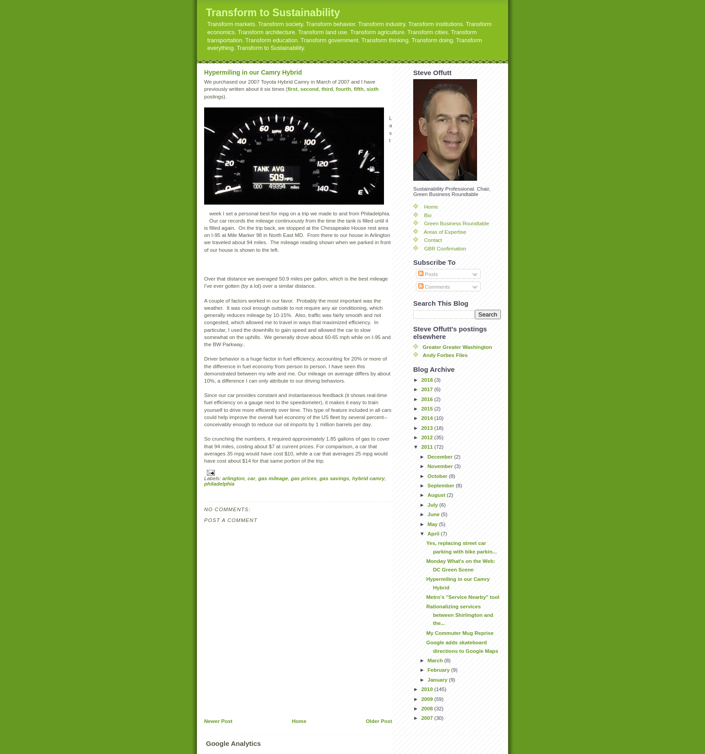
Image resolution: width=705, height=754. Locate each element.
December (441, 457)
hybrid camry (368, 478)
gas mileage (273, 478)
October (438, 476)
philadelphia (219, 483)
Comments (434, 287)
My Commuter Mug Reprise (460, 633)
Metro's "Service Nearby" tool (463, 597)
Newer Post (218, 721)
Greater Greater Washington (457, 347)
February (439, 670)
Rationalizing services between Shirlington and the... (459, 615)
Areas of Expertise (445, 232)
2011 (427, 447)
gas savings (334, 478)
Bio (428, 215)
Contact (433, 240)
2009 (427, 699)
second (309, 89)
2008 (427, 708)
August (437, 495)
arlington (234, 478)
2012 (427, 437)
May (433, 524)
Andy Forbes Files (445, 355)
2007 (427, 718)
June (434, 514)
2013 (427, 428)
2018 (427, 380)
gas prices (304, 478)
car (251, 478)
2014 (427, 418)
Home (299, 721)
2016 (427, 399)
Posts (428, 274)
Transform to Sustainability (273, 12)
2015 (427, 408)
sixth (372, 89)
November (441, 466)
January (438, 680)
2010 (427, 689)
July (433, 505)
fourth (343, 89)
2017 (427, 389)
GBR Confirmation (445, 248)
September (442, 485)
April (434, 533)
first (293, 89)
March (436, 660)
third (327, 89)
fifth (359, 89)
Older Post (379, 721)
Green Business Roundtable (456, 223)
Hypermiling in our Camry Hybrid (253, 72)
